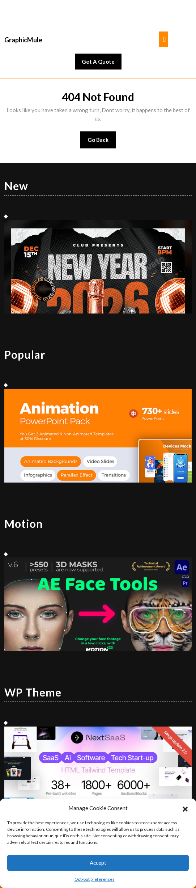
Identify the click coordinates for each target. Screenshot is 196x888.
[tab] (163, 39)
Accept (98, 862)
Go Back (102, 142)
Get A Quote (102, 63)
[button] (185, 808)
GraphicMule (23, 40)
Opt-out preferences (94, 879)
